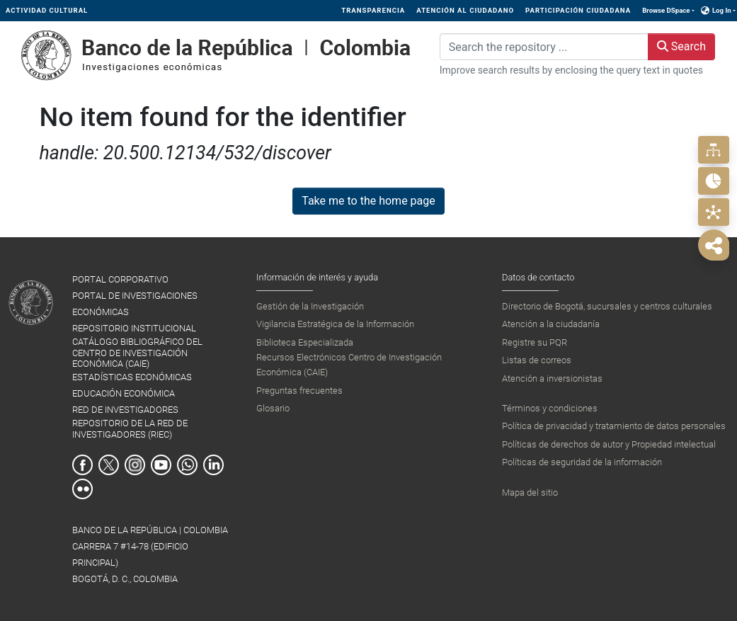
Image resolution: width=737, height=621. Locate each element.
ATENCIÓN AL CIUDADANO (465, 10)
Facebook (82, 465)
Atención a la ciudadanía (551, 324)
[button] (705, 11)
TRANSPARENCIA (373, 10)
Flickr (82, 489)
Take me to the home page (368, 200)
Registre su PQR (534, 342)
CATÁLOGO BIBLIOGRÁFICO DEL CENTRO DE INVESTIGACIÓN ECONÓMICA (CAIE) (137, 352)
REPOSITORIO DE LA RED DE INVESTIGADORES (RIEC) (130, 428)
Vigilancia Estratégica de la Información (335, 324)
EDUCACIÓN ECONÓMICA (123, 393)
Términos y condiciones (550, 408)
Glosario (273, 408)
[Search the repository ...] (544, 46)
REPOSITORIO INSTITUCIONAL (134, 328)
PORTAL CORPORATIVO (120, 279)
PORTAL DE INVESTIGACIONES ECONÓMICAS (135, 303)
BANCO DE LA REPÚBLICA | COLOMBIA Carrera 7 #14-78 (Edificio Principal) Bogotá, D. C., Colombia (150, 554)
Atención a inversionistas (552, 378)
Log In (721, 10)
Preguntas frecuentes (299, 390)
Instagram (135, 465)
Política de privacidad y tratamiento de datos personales (614, 426)
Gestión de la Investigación (310, 306)
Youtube (161, 465)
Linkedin (213, 465)
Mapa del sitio (530, 492)
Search (681, 46)
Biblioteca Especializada (304, 342)
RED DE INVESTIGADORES (125, 409)
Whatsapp (187, 465)
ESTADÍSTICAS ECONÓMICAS (132, 377)
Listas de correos (536, 360)
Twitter (108, 465)
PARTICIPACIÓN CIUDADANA (578, 10)
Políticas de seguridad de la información (582, 462)
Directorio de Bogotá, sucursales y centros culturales (607, 306)
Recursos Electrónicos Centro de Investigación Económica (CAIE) (349, 364)
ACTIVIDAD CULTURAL (47, 10)
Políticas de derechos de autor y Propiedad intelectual (609, 444)
